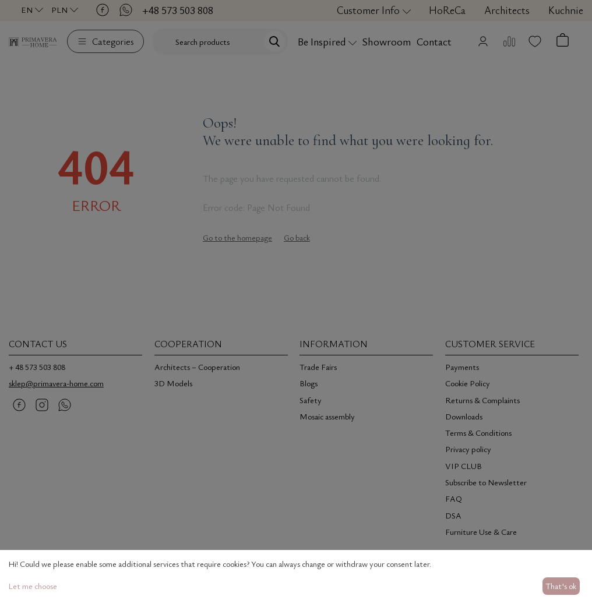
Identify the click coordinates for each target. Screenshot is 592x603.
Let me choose (32, 585)
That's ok (560, 585)
